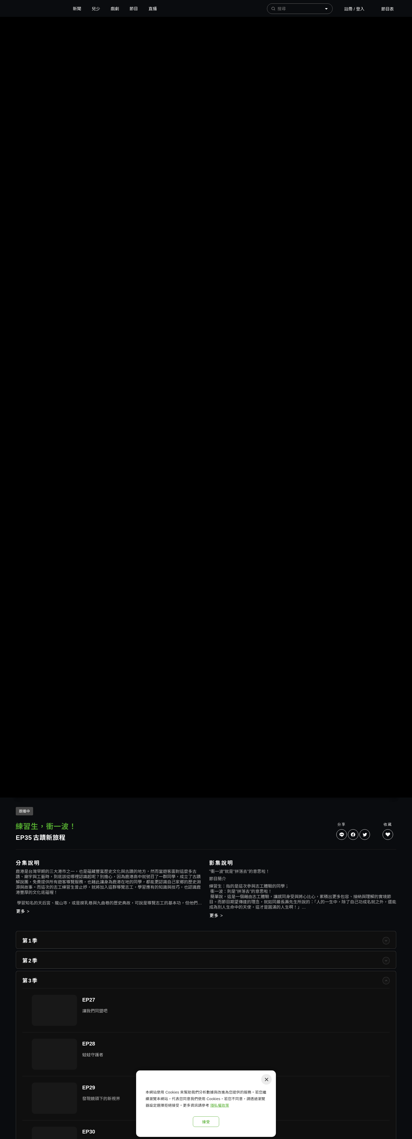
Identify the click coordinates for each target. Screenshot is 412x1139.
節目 (134, 9)
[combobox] (300, 8)
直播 (152, 9)
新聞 (77, 9)
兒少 (96, 9)
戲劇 (115, 9)
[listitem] (206, 1027)
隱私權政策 (219, 1105)
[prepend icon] (273, 9)
